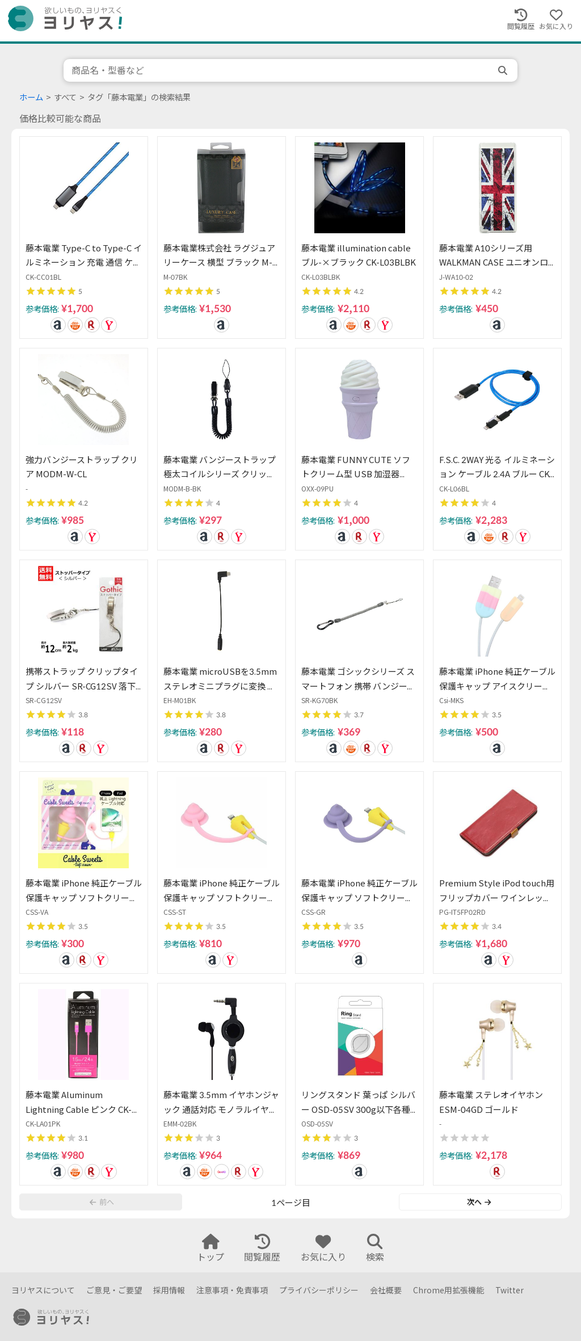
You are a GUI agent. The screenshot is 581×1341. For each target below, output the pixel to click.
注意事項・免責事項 (232, 1290)
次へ (479, 1202)
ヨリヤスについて (43, 1290)
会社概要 (386, 1290)
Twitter (509, 1290)
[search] (504, 70)
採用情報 (169, 1290)
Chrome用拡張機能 (448, 1290)
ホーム (31, 97)
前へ (101, 1202)
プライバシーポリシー (319, 1290)
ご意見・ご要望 (114, 1290)
